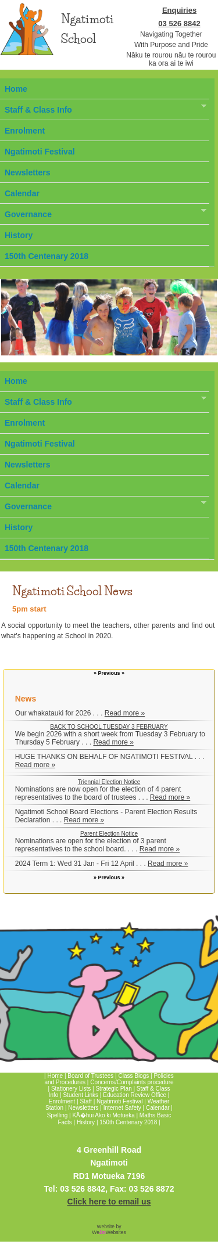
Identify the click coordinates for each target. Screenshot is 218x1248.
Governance (103, 213)
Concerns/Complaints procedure (131, 1082)
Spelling (57, 1115)
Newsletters (28, 172)
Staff (86, 1101)
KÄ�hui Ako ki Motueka (103, 1115)
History (19, 235)
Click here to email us (109, 1201)
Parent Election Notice (109, 833)
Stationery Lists (71, 1088)
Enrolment (25, 130)
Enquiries (179, 10)
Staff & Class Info (103, 108)
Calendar (22, 193)
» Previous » (109, 673)
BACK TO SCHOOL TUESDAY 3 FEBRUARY (108, 727)
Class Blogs (133, 1076)
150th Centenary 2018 (46, 256)
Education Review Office (134, 1095)
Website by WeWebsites (109, 1229)
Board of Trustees (90, 1076)
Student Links (80, 1095)
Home (16, 88)
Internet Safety (122, 1108)
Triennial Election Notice (109, 782)
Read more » (125, 713)
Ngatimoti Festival (40, 151)
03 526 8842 (179, 23)
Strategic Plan (113, 1088)
